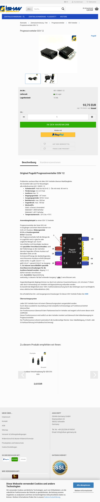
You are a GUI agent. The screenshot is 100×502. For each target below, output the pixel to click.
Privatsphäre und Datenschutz (13, 443)
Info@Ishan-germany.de (66, 432)
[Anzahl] (58, 117)
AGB (3, 426)
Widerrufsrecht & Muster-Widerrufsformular (17, 439)
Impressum (6, 417)
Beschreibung (29, 162)
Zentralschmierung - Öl (14, 17)
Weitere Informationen (83, 490)
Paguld (93, 36)
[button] (66, 2)
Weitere (63, 17)
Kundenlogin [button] (77, 2)
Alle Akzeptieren (83, 485)
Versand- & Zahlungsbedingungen (14, 434)
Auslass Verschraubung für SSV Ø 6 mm (38, 373)
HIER (86, 294)
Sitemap (5, 430)
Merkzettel (91, 2)
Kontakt (5, 421)
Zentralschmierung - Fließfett (42, 17)
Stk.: (21, 112)
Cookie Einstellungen (9, 447)
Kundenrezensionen (50, 162)
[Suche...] (29, 9)
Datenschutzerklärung (52, 497)
